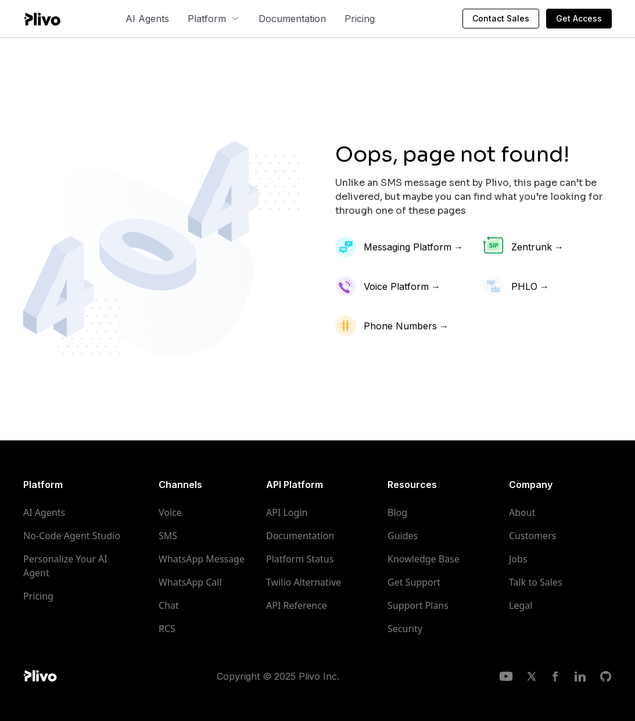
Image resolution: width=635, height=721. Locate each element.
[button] (213, 18)
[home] (41, 18)
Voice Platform (396, 286)
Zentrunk (531, 247)
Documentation (292, 18)
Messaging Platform (407, 247)
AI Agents (147, 18)
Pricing (360, 18)
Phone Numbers (400, 326)
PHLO (524, 286)
